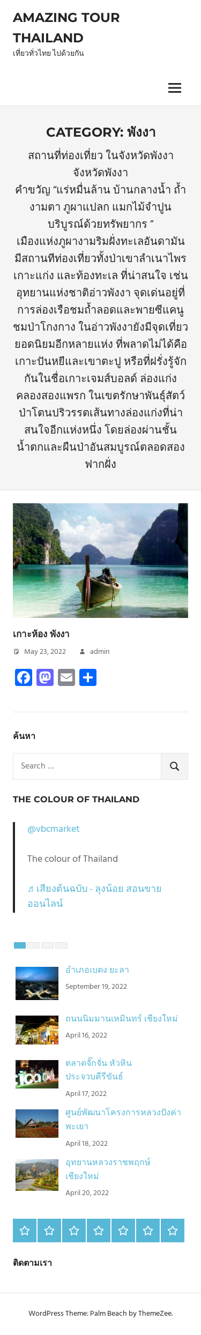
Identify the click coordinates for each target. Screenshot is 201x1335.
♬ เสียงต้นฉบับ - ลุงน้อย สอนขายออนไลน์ (94, 897)
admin (100, 652)
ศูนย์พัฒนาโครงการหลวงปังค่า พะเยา (123, 1120)
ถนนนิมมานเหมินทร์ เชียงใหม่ (121, 1019)
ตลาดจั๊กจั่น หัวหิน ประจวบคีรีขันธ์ (98, 1071)
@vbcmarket (53, 829)
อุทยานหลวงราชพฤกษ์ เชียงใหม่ (108, 1170)
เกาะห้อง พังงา (41, 634)
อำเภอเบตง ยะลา (97, 971)
